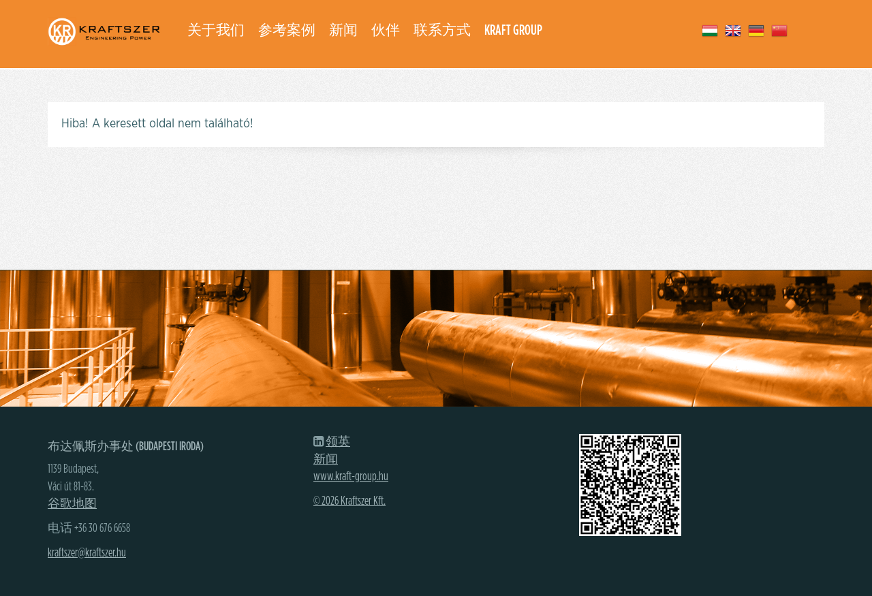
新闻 (343, 30)
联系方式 (442, 30)
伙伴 (385, 30)
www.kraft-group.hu (350, 477)
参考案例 (286, 30)
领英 (338, 442)
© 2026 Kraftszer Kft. (349, 501)
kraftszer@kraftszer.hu (87, 553)
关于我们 (216, 30)
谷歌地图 (72, 504)
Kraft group (513, 30)
